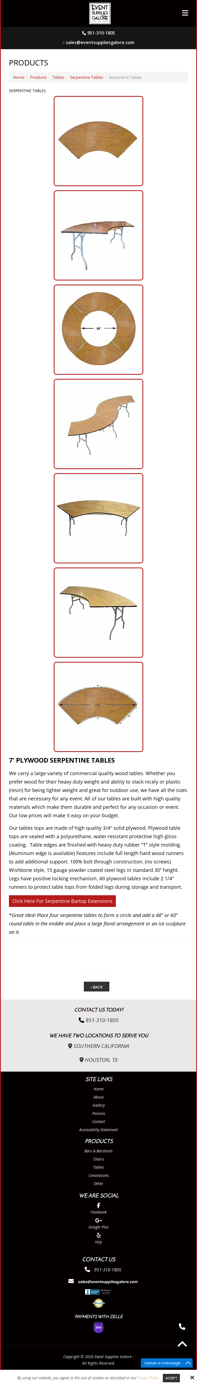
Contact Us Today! (98, 1010)
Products (38, 77)
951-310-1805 (101, 33)
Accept (171, 1378)
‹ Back (97, 987)
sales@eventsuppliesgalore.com (98, 42)
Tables (58, 77)
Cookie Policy (148, 1378)
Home (18, 77)
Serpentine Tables (86, 77)
